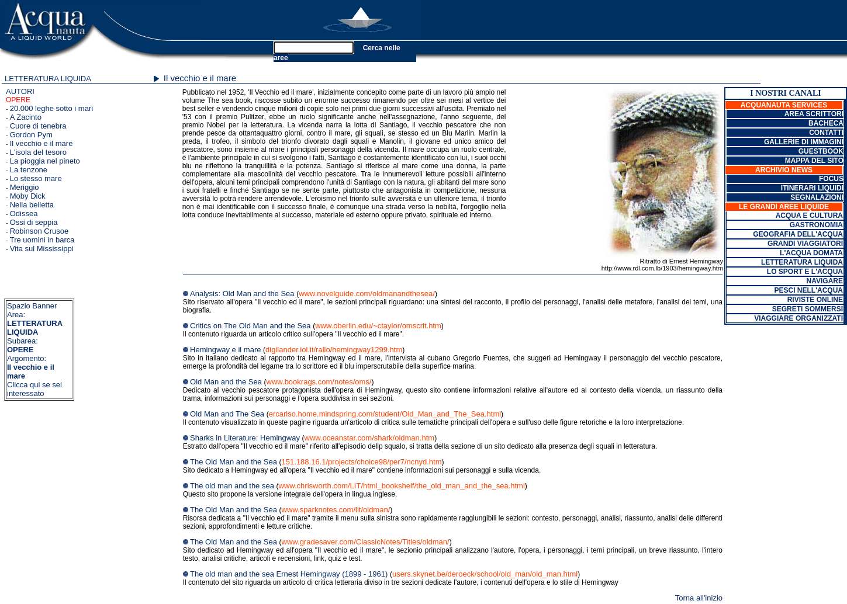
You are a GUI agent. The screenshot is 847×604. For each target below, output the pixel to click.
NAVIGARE (825, 281)
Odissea (24, 213)
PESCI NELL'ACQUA (808, 290)
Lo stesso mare (36, 178)
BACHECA (825, 123)
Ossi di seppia (34, 222)
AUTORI (20, 91)
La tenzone (28, 169)
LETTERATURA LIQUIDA (48, 78)
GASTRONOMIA (816, 225)
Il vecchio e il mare (41, 143)
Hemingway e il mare (226, 349)
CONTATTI (826, 133)
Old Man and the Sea (227, 381)
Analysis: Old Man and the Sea (243, 293)
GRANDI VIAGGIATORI (805, 243)
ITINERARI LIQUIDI (812, 188)
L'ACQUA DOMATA (811, 253)
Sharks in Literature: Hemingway (246, 437)
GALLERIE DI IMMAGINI (803, 142)
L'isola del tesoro (38, 152)
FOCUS (831, 179)
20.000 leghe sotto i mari (51, 108)
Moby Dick (28, 196)
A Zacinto (26, 117)
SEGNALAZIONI (816, 197)
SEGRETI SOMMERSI (807, 309)
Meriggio (24, 187)
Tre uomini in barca (42, 239)
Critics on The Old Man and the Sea (251, 325)
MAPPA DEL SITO (814, 161)
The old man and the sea (233, 485)
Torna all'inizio (698, 597)
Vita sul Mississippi (42, 248)
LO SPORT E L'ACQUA (805, 272)
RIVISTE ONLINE (815, 300)
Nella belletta (32, 204)
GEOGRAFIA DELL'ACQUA (798, 234)
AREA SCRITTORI (813, 114)
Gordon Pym (31, 134)
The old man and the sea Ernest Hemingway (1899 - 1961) (290, 574)
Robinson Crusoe (39, 231)
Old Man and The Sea (228, 413)
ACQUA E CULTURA (809, 215)
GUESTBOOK (820, 151)
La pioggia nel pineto (45, 161)
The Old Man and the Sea (234, 461)
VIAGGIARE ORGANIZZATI (798, 318)
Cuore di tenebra (38, 126)
